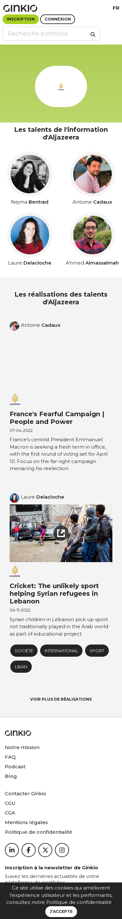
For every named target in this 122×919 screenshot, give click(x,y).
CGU (10, 803)
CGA (10, 813)
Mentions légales (26, 822)
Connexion (58, 19)
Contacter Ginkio (25, 793)
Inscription (21, 19)
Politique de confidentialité (79, 902)
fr (116, 8)
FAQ (10, 757)
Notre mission (22, 747)
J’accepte (61, 911)
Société (24, 650)
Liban (21, 666)
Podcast (15, 766)
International (61, 650)
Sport (97, 650)
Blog (11, 776)
